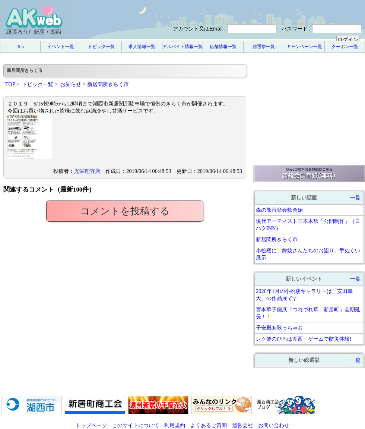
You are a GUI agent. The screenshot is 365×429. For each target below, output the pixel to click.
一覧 (355, 198)
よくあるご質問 (208, 425)
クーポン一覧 (344, 46)
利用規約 (174, 425)
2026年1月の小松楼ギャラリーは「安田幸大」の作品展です (304, 294)
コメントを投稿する (125, 211)
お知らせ (70, 84)
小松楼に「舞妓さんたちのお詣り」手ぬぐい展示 (308, 254)
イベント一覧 (60, 46)
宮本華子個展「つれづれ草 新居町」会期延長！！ (308, 312)
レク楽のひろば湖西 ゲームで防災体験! (304, 339)
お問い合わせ (273, 425)
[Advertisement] (309, 110)
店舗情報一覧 (223, 46)
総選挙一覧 (264, 46)
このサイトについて (135, 425)
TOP (10, 84)
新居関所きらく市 (277, 239)
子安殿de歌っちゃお (279, 328)
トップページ (91, 425)
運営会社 (242, 425)
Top (20, 46)
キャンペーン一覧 (304, 46)
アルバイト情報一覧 (182, 46)
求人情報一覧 (141, 46)
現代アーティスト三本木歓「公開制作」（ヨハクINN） (308, 224)
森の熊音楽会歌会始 (279, 210)
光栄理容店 (87, 171)
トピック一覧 (101, 46)
